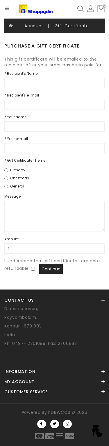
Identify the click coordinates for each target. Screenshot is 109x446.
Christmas (16, 178)
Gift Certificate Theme (26, 160)
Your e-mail (17, 138)
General (14, 186)
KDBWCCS (59, 412)
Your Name (16, 116)
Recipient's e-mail (23, 95)
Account (33, 26)
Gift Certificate (72, 26)
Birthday (14, 170)
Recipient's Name (22, 73)
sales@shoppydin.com (29, 352)
